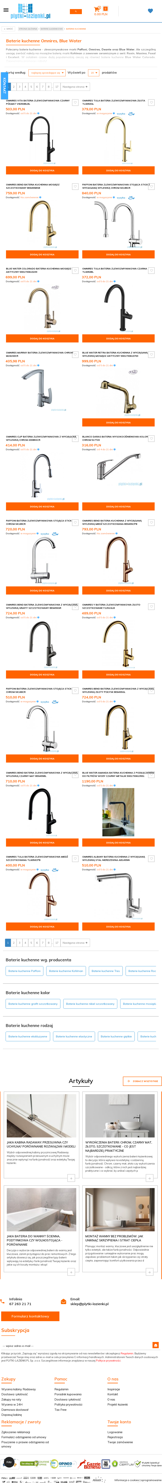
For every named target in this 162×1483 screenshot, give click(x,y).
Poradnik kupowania (67, 1394)
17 (56, 86)
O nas (111, 1399)
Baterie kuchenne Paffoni (24, 971)
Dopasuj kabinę (11, 1415)
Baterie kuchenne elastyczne (74, 1036)
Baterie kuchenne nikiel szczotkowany (90, 1004)
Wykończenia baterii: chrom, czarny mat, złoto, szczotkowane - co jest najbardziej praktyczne (118, 1147)
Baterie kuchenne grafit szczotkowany (33, 1004)
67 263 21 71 (20, 1304)
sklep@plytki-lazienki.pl (89, 1304)
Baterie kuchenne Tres (106, 971)
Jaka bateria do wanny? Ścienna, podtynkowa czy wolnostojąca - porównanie (34, 1240)
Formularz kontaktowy (30, 1316)
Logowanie (115, 1432)
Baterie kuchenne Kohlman (66, 971)
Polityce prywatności (108, 1360)
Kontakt (112, 1394)
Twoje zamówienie (120, 1442)
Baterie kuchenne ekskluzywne (28, 1036)
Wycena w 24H (11, 1404)
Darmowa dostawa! (14, 1410)
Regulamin (127, 1353)
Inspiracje (113, 1389)
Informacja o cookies (127, 1480)
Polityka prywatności (68, 1404)
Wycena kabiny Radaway (18, 1389)
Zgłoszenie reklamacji (15, 1432)
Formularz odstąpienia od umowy (23, 1437)
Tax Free (60, 1410)
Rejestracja (115, 1437)
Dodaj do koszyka (42, 170)
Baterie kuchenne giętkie (116, 1036)
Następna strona (75, 86)
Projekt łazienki (117, 1404)
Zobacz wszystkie (142, 1081)
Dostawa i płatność (14, 1394)
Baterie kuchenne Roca (143, 971)
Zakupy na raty (11, 1399)
